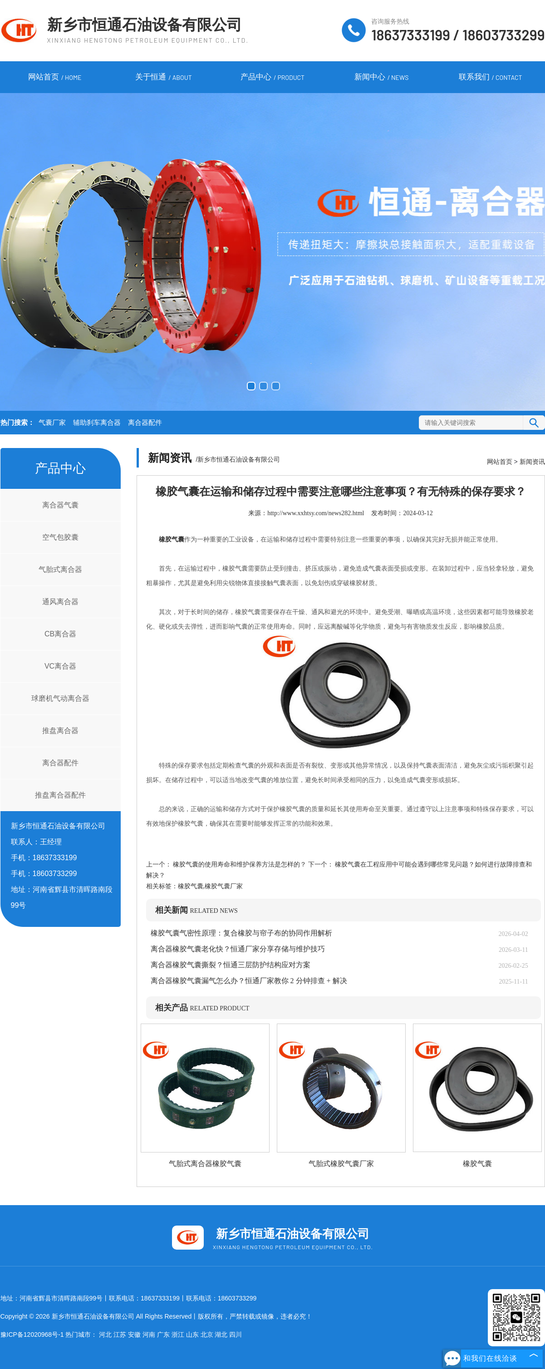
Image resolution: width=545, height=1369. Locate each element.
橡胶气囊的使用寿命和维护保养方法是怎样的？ (240, 864)
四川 (235, 1334)
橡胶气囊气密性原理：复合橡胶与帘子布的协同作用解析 (241, 933)
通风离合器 (60, 602)
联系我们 (490, 78)
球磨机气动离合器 (60, 698)
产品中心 (272, 78)
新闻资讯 (532, 461)
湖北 (221, 1334)
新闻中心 (381, 78)
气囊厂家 (52, 422)
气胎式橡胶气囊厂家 (341, 1163)
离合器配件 (145, 422)
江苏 (119, 1334)
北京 (207, 1334)
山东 (192, 1334)
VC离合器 (60, 666)
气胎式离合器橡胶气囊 (205, 1163)
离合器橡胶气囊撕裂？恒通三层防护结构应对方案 (230, 965)
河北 (105, 1334)
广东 (163, 1334)
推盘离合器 (60, 730)
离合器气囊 (60, 505)
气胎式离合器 (60, 569)
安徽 (134, 1334)
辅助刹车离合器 (97, 422)
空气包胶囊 (60, 537)
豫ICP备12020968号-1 (32, 1334)
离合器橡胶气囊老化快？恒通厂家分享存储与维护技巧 (238, 949)
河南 (148, 1334)
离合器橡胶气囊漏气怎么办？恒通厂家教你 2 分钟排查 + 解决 (249, 981)
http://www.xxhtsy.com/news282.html (315, 513)
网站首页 (55, 78)
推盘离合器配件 (60, 795)
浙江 (178, 1334)
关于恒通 (163, 78)
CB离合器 (60, 634)
